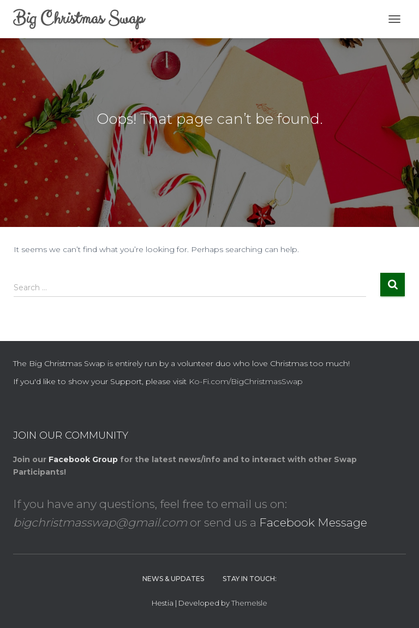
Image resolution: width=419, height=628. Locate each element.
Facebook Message (313, 522)
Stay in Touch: (250, 579)
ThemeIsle (249, 603)
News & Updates (173, 579)
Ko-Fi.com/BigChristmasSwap (246, 381)
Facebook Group (83, 459)
